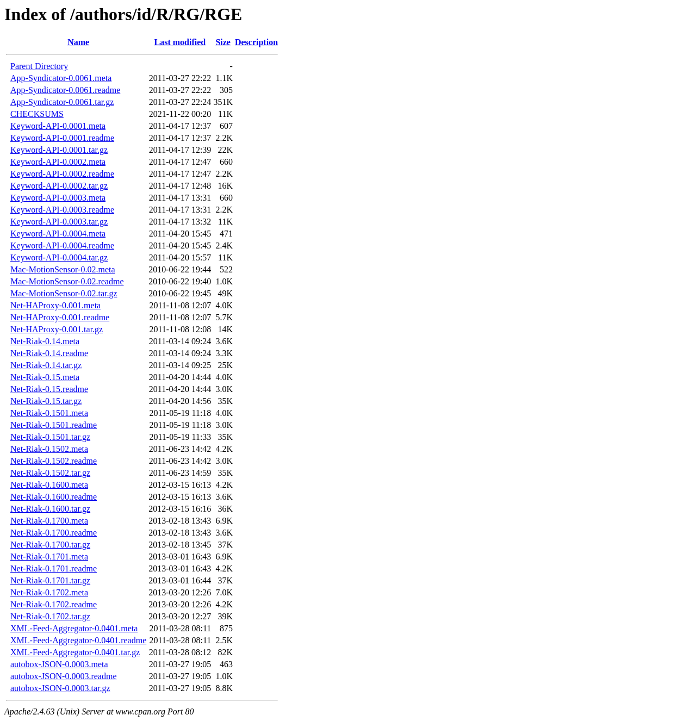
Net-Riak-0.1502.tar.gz (50, 472)
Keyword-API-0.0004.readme (62, 245)
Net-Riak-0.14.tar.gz (46, 365)
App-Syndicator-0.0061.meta (60, 78)
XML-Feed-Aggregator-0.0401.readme (78, 640)
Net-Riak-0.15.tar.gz (46, 401)
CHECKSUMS (37, 114)
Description (256, 42)
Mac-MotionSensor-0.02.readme (67, 281)
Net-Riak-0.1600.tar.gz (50, 508)
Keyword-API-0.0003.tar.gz (59, 221)
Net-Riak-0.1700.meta (49, 520)
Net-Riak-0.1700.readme (53, 532)
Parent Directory (39, 66)
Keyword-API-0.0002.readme (62, 173)
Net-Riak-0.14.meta (44, 341)
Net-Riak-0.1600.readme (53, 496)
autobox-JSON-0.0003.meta (59, 664)
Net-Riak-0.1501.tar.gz (50, 437)
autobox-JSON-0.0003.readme (63, 676)
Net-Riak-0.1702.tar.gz (50, 616)
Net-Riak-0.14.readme (49, 353)
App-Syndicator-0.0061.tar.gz (62, 102)
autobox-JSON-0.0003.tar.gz (60, 688)
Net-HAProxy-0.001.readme (59, 317)
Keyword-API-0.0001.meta (57, 125)
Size (223, 42)
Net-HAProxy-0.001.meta (55, 305)
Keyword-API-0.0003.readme (62, 209)
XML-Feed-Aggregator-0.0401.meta (74, 628)
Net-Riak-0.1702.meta (49, 592)
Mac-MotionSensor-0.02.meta (62, 269)
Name (78, 42)
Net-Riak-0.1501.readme (53, 425)
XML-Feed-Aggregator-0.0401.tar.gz (75, 652)
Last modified (180, 42)
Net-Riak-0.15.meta (44, 377)
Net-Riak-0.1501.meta (49, 413)
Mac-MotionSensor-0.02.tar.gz (63, 293)
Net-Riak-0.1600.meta (49, 484)
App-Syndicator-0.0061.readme (65, 90)
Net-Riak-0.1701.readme (53, 568)
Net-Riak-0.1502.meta (49, 448)
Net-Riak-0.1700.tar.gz (50, 544)
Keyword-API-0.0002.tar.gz (59, 185)
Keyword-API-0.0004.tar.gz (59, 257)
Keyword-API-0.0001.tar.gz (59, 149)
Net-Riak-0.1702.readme (53, 604)
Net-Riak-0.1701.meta (49, 556)
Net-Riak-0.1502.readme (53, 460)
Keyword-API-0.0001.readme (62, 137)
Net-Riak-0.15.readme (49, 389)
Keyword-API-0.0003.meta (57, 197)
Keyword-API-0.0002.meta (57, 161)
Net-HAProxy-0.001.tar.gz (56, 329)
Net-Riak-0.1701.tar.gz (50, 580)
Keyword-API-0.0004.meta (57, 233)
